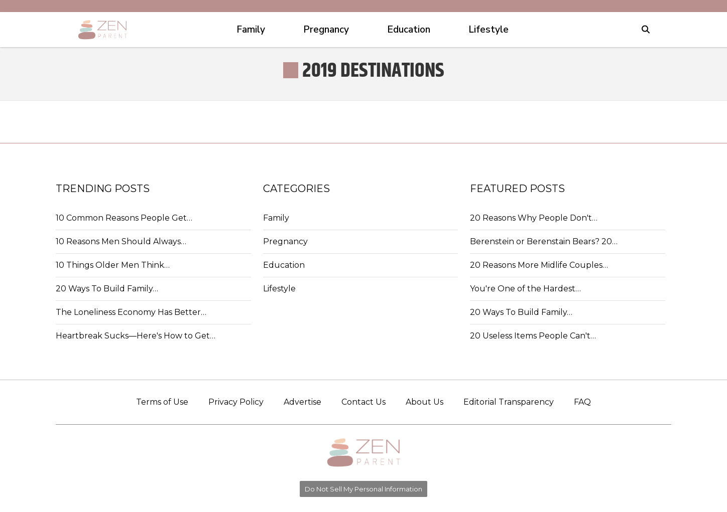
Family (276, 218)
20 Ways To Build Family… (107, 288)
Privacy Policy (236, 402)
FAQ (582, 402)
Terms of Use (162, 402)
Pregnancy (285, 241)
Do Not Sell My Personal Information (363, 489)
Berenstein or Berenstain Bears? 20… (544, 241)
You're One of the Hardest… (525, 288)
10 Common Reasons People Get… (124, 218)
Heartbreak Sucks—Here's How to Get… (135, 335)
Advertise (302, 402)
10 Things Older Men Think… (113, 265)
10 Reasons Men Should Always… (121, 241)
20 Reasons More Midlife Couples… (539, 265)
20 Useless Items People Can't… (533, 335)
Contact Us (363, 402)
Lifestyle (279, 288)
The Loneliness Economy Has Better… (131, 312)
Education (284, 265)
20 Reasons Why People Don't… (533, 218)
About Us (424, 402)
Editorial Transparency (508, 402)
